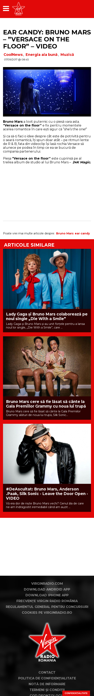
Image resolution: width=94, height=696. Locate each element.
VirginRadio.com (47, 584)
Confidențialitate (76, 693)
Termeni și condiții (47, 690)
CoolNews (13, 54)
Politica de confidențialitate (47, 678)
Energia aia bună (42, 54)
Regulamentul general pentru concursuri (47, 607)
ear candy (82, 233)
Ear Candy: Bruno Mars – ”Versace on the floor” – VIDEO (47, 39)
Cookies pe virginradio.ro (47, 613)
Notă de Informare (47, 684)
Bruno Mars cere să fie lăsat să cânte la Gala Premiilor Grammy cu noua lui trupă (46, 404)
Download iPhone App (47, 595)
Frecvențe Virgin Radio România (47, 601)
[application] (81, 8)
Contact (47, 672)
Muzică (67, 54)
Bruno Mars (65, 233)
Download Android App (47, 589)
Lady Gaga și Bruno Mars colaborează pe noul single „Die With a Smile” (47, 316)
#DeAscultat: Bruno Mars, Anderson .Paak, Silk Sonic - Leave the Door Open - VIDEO (47, 494)
